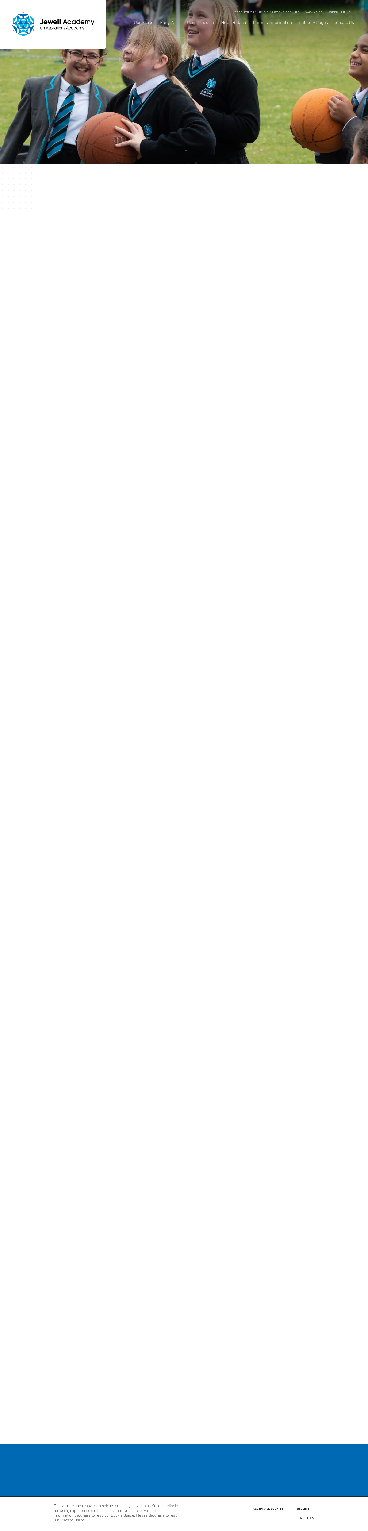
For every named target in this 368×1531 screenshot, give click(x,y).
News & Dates (234, 23)
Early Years (170, 23)
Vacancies (314, 13)
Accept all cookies (268, 1509)
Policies (307, 1518)
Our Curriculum (201, 23)
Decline (303, 1509)
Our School (144, 23)
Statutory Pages (313, 23)
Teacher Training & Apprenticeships (266, 13)
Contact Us (344, 23)
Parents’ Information (272, 23)
